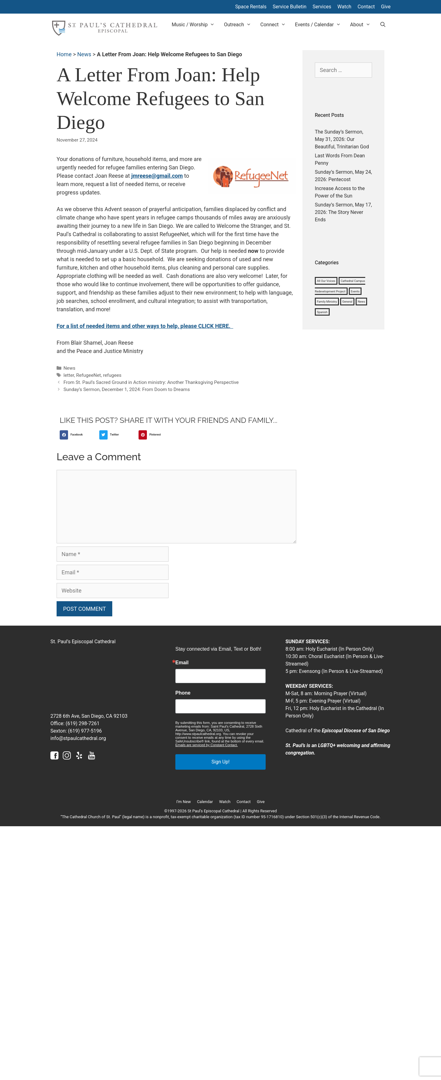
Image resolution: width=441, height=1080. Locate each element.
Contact (366, 7)
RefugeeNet (88, 375)
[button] (78, 435)
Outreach (240, 25)
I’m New (183, 801)
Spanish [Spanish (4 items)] (322, 312)
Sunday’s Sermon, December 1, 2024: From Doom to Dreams (126, 389)
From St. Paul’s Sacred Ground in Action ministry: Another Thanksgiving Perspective (151, 382)
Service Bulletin (289, 7)
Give (386, 7)
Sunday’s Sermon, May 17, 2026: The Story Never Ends (343, 212)
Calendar (205, 801)
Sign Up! (221, 762)
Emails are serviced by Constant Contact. (206, 745)
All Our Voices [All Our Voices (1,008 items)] (326, 281)
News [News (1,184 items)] (361, 301)
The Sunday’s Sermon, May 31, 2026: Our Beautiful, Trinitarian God (342, 139)
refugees (112, 375)
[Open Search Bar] (383, 25)
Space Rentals (250, 7)
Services (322, 7)
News (84, 54)
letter (68, 375)
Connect (275, 25)
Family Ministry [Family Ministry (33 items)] (327, 301)
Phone (183, 693)
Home (64, 54)
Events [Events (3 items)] (355, 291)
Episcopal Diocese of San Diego (356, 730)
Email (182, 662)
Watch (344, 7)
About (362, 25)
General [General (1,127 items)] (347, 301)
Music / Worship (195, 25)
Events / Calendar (320, 25)
